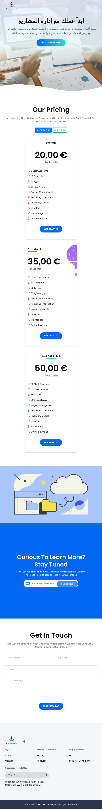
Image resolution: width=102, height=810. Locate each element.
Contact (9, 761)
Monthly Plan (43, 130)
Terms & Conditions (79, 761)
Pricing (40, 756)
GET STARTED (51, 229)
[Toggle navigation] (93, 6)
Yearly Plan (60, 130)
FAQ (71, 756)
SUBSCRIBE (67, 584)
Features (41, 761)
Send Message (51, 706)
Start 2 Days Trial (51, 42)
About (8, 756)
